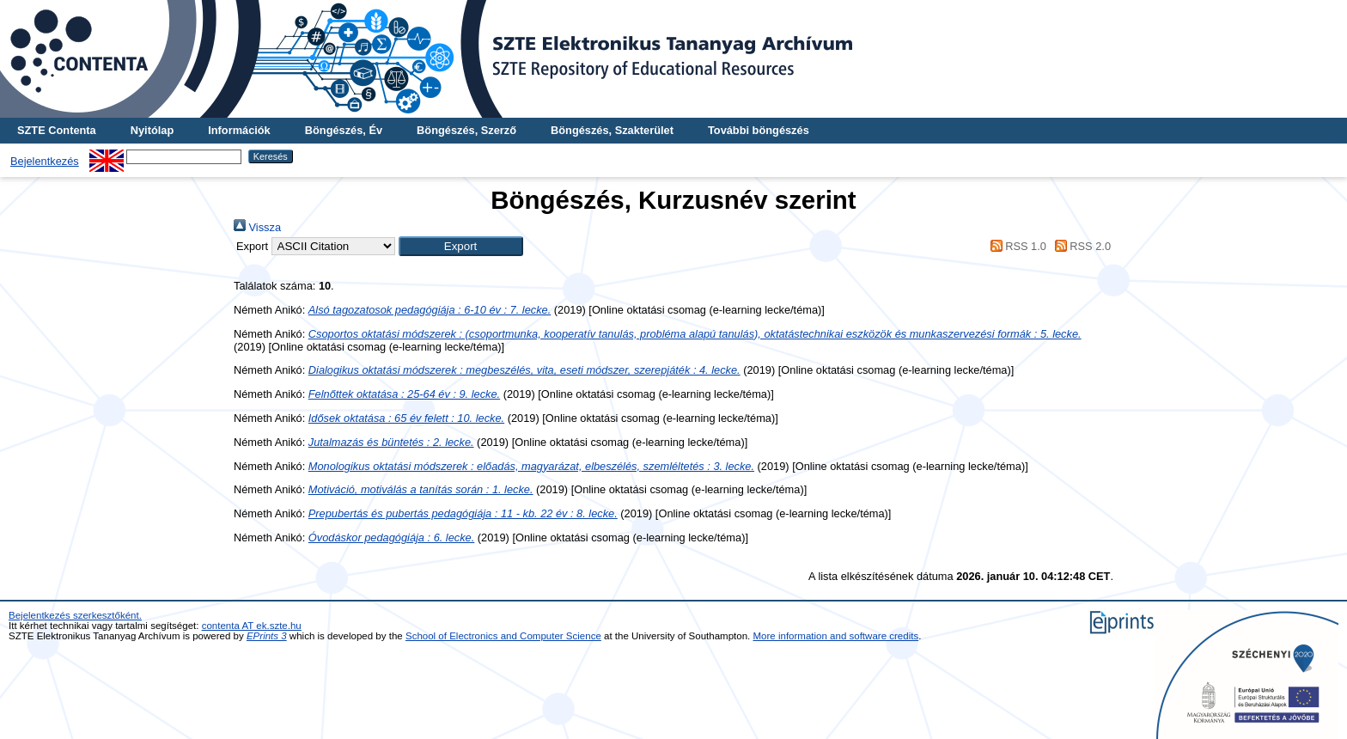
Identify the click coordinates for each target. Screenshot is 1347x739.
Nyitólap (152, 130)
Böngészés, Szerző (466, 130)
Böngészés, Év (343, 130)
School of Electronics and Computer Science (503, 636)
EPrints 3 (267, 636)
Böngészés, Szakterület (612, 130)
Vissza (257, 227)
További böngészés (758, 130)
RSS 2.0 (1080, 246)
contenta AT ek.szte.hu (252, 625)
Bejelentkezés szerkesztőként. (75, 615)
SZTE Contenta (56, 130)
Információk (239, 130)
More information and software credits (836, 636)
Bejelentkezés (44, 161)
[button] (461, 246)
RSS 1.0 (1015, 246)
